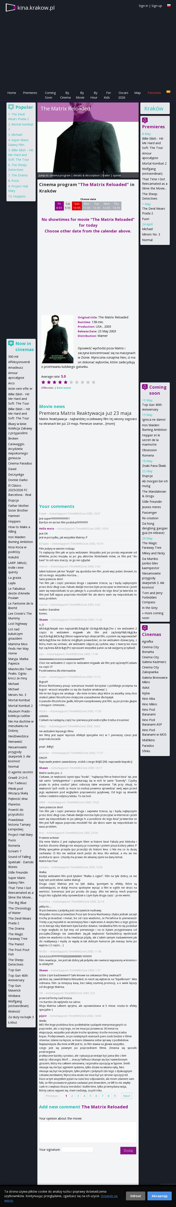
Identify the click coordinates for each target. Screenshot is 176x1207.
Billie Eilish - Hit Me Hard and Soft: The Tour (152, 143)
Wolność (14, 1011)
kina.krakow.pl (36, 7)
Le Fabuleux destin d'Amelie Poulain (19, 593)
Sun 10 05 (77, 206)
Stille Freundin (152, 502)
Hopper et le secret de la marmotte (151, 439)
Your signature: (50, 1149)
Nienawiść (15, 741)
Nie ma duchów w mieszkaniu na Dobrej (21, 726)
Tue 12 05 (96, 206)
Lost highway (17, 624)
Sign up (157, 6)
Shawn (43, 620)
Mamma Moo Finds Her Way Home (18, 648)
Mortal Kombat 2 (154, 163)
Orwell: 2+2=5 (17, 778)
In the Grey (150, 608)
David (12, 469)
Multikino (148, 740)
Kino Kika (148, 699)
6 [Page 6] (96, 1096)
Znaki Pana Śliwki (154, 466)
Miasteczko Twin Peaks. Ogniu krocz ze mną (20, 673)
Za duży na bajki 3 (21, 1017)
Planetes (14, 804)
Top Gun (14, 970)
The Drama (19, 175)
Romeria (148, 455)
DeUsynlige (16, 474)
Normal (147, 240)
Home (11, 93)
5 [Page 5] (90, 1096)
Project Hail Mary (20, 835)
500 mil (13, 356)
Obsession (149, 450)
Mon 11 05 (86, 206)
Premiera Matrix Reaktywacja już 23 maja (85, 413)
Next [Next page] (126, 1096)
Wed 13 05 (106, 206)
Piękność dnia (18, 799)
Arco (11, 383)
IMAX (145, 688)
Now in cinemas (24, 346)
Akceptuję (159, 1196)
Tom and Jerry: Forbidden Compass (152, 597)
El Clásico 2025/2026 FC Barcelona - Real (19, 490)
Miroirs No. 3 (151, 234)
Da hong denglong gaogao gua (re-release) (155, 528)
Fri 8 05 (59, 206)
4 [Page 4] (84, 1096)
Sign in (143, 6)
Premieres (30, 93)
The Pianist (16, 944)
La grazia (14, 578)
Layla (11, 583)
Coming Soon (50, 95)
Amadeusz (15, 367)
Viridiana (14, 996)
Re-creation (150, 518)
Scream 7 (14, 851)
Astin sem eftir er (20, 389)
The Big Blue (17, 903)
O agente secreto (20, 772)
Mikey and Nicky (153, 553)
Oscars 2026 (123, 95)
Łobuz (12, 1022)
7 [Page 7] (102, 1096)
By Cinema (65, 95)
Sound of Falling (19, 857)
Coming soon (158, 390)
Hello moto (46, 528)
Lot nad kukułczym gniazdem (15, 633)
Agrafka (147, 641)
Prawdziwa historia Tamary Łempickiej (19, 824)
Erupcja (147, 476)
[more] (110, 424)
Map (137, 93)
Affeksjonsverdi (19, 362)
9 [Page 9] (115, 1096)
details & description (86, 175)
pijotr (43, 1016)
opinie (117, 175)
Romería (14, 845)
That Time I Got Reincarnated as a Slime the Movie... (154, 183)
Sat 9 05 (68, 206)
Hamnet (14, 516)
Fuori (145, 219)
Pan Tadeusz (17, 783)
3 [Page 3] (78, 1096)
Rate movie (64, 387)
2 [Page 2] (72, 1096)
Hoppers (19, 196)
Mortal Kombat (19, 700)
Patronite (154, 93)
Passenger (149, 512)
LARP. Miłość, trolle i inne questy (17, 567)
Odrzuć (135, 1196)
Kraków (153, 108)
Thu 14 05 (116, 206)
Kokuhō (13, 557)
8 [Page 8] (108, 1096)
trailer (106, 175)
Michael (147, 229)
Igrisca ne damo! (153, 419)
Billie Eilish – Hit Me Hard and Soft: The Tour (20, 154)
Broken (13, 438)
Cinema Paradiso (20, 463)
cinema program (60, 175)
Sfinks (146, 751)
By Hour (93, 95)
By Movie (80, 95)
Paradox (148, 746)
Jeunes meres (151, 507)
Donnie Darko (18, 480)
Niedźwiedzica (18, 736)
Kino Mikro (149, 704)
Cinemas (151, 634)
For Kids (107, 95)
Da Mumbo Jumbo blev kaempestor (150, 563)
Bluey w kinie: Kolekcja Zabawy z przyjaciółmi (20, 428)
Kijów (146, 693)
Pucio (15, 181)
